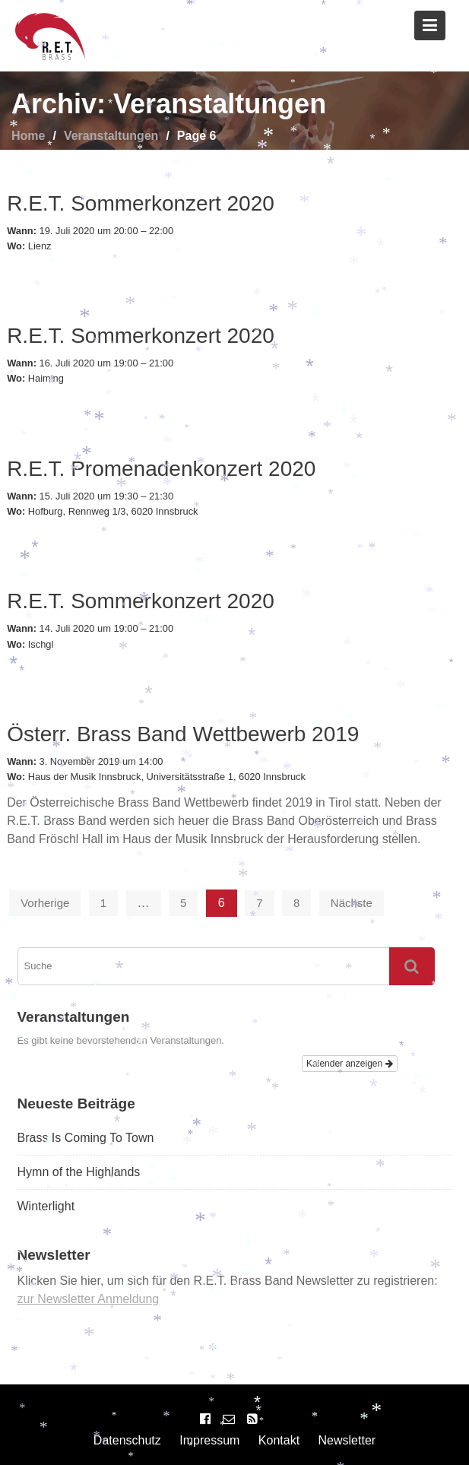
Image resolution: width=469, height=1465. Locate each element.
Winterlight (46, 1206)
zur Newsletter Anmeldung (88, 1298)
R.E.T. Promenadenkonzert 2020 (161, 468)
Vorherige (45, 902)
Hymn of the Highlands (79, 1171)
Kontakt (278, 1440)
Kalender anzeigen (349, 1063)
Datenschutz (127, 1440)
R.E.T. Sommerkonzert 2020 (140, 203)
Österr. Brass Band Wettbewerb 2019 (183, 734)
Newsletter (347, 1440)
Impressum (209, 1440)
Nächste (351, 902)
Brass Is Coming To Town (85, 1137)
